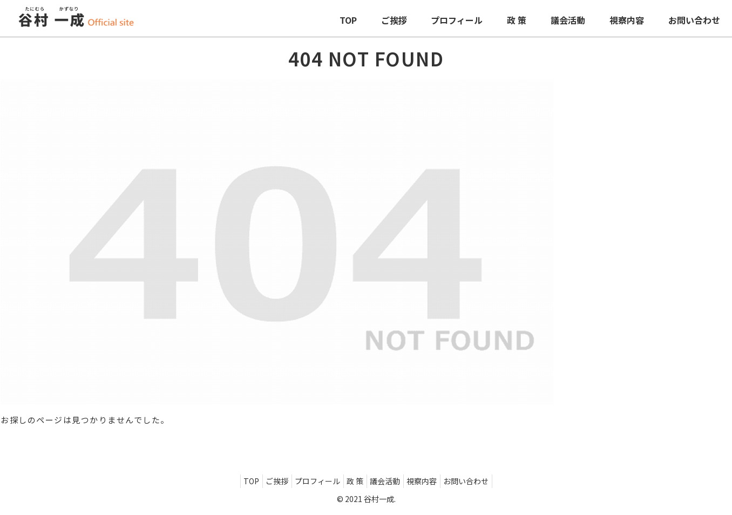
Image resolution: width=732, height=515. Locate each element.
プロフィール (312, 481)
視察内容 (431, 481)
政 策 (355, 481)
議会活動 (390, 481)
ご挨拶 (267, 481)
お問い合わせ (480, 481)
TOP (237, 481)
